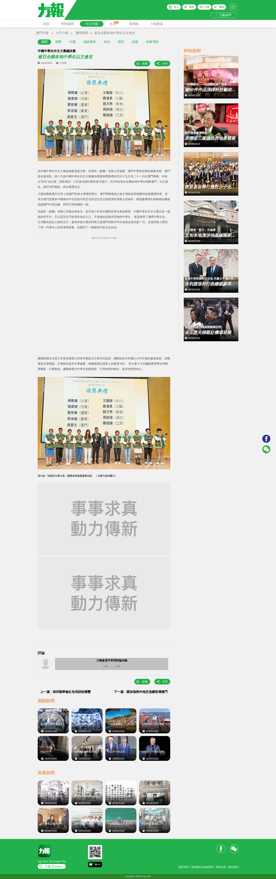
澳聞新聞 (81, 33)
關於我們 (184, 867)
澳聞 (44, 42)
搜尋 (191, 7)
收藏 (145, 63)
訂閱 (206, 7)
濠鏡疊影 (89, 42)
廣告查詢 (233, 867)
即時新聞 (67, 24)
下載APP (223, 15)
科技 (107, 42)
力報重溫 (156, 24)
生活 (114, 23)
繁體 (221, 7)
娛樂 (135, 42)
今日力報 (91, 24)
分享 (165, 63)
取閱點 (134, 24)
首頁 (46, 24)
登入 (176, 7)
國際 (58, 42)
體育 (121, 42)
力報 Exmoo (53, 866)
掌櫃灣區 (152, 42)
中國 (72, 42)
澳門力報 (42, 33)
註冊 (105, 666)
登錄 (117, 666)
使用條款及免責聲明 (202, 867)
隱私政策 (221, 867)
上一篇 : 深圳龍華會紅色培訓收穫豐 (65, 692)
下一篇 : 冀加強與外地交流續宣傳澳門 (141, 692)
